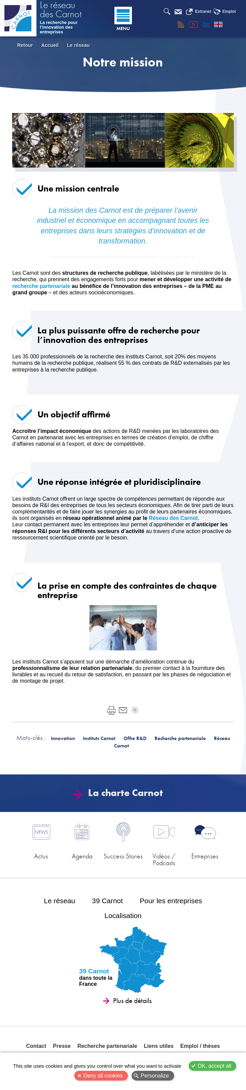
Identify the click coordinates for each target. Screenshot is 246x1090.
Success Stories (123, 856)
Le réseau (78, 45)
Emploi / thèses (200, 1046)
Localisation (123, 915)
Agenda (82, 856)
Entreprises (204, 856)
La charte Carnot (119, 793)
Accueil (49, 45)
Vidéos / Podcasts (164, 859)
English (218, 24)
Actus (41, 856)
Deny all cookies (103, 1076)
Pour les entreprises (171, 901)
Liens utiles (158, 1046)
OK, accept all (214, 1066)
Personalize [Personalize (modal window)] (155, 1076)
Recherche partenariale (107, 1046)
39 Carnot (107, 901)
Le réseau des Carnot (61, 10)
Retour (25, 45)
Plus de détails (132, 1000)
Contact (36, 1046)
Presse (62, 1046)
